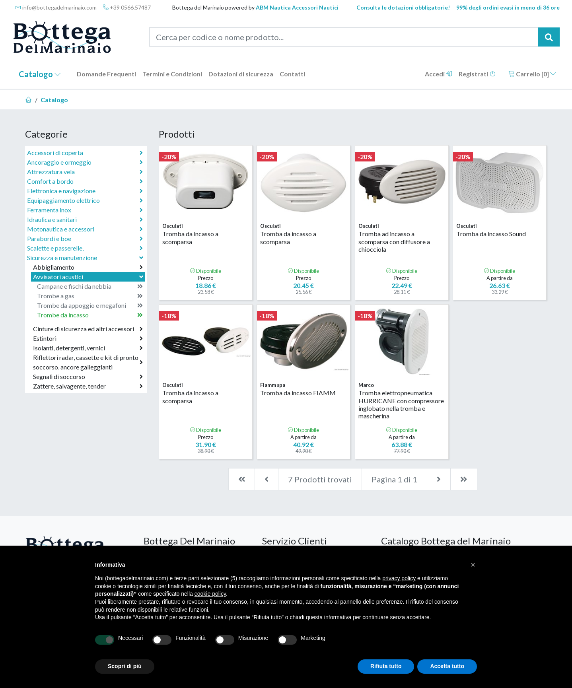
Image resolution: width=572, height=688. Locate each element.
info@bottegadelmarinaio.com (56, 7)
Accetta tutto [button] (447, 666)
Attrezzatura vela (85, 172)
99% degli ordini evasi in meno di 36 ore (508, 7)
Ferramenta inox (85, 210)
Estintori (88, 338)
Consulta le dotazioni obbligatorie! (403, 7)
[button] (473, 564)
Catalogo (40, 74)
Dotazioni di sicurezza (240, 74)
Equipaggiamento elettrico (85, 200)
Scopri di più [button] (125, 666)
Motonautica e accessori (85, 229)
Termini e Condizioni (172, 74)
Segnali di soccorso (88, 376)
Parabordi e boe (85, 238)
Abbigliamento (88, 267)
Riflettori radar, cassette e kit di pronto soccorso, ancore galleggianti (88, 362)
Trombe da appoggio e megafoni (90, 305)
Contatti (292, 74)
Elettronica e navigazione (85, 191)
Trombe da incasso (90, 315)
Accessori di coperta (85, 152)
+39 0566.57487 (127, 7)
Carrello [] (532, 74)
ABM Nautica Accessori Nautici (297, 7)
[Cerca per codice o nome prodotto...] (344, 37)
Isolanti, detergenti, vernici (88, 348)
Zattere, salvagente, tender (88, 386)
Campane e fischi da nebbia (90, 286)
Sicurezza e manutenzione (86, 257)
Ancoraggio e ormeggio (85, 162)
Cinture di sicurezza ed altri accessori (88, 329)
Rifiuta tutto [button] (386, 666)
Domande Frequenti (106, 74)
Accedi (438, 74)
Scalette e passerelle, (85, 248)
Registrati (477, 74)
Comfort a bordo (85, 181)
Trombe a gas (90, 296)
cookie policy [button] (210, 594)
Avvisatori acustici (89, 276)
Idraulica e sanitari (85, 219)
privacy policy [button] (399, 578)
